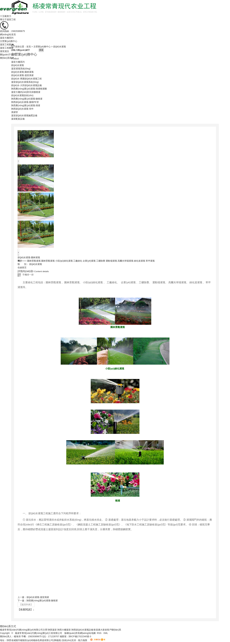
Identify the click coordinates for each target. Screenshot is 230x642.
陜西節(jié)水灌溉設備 (82, 629)
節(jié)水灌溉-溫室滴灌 (22, 75)
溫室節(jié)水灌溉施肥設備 (24, 115)
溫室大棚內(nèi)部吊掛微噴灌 (25, 92)
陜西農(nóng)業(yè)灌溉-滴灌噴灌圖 (29, 88)
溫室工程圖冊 (6, 48)
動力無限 (82, 640)
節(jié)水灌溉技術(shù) (22, 95)
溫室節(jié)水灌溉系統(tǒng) (25, 82)
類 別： (23, 264)
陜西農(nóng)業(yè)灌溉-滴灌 (25, 105)
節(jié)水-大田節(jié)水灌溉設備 (26, 85)
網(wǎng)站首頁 (8, 34)
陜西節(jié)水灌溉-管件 (22, 109)
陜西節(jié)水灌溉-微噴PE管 (25, 102)
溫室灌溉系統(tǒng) (21, 68)
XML (105, 633)
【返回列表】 (26, 604)
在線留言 (22, 267)
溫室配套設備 (18, 119)
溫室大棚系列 (6, 38)
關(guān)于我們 (7, 54)
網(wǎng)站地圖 (88, 633)
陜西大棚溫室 (64, 629)
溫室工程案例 (6, 44)
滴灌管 (14, 112)
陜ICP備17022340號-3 (80, 636)
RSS (99, 633)
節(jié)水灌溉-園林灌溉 (22, 72)
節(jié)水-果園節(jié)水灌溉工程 (26, 78)
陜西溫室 (52, 629)
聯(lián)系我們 (7, 58)
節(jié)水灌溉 (17, 65)
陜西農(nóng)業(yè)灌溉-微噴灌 (26, 98)
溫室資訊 (4, 51)
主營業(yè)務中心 (8, 41)
